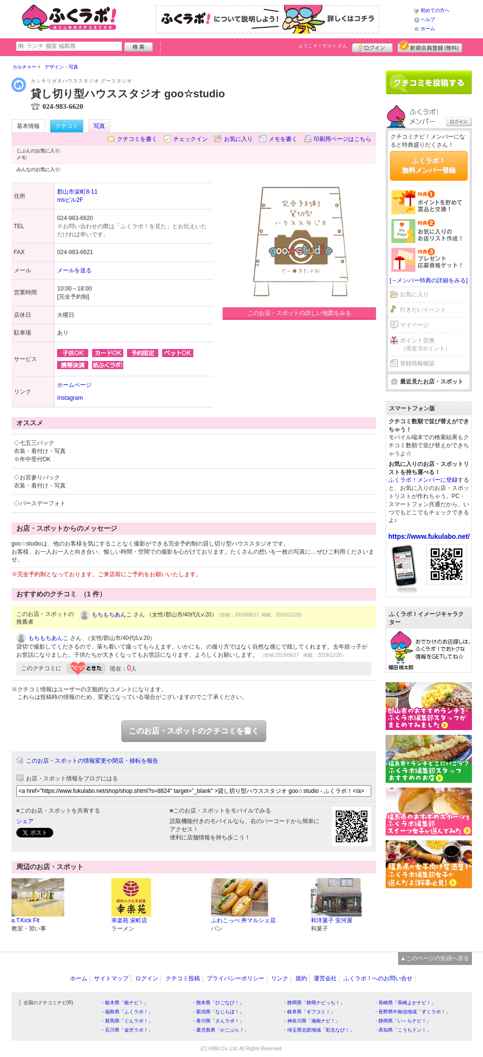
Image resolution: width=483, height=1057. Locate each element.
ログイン (372, 46)
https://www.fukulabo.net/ (429, 536)
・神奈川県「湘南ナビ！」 (311, 1020)
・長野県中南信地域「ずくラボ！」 (412, 1011)
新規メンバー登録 (430, 46)
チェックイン (190, 139)
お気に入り (238, 139)
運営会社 (325, 978)
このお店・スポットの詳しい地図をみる (299, 313)
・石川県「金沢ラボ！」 (126, 1030)
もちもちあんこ (112, 614)
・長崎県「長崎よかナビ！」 (405, 1002)
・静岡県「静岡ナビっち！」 (314, 1002)
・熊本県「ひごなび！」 (217, 1002)
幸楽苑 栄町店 (129, 920)
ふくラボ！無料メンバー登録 (429, 165)
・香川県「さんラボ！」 (217, 1020)
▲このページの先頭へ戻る (435, 958)
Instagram (69, 398)
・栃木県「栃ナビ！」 (124, 1002)
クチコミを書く (137, 139)
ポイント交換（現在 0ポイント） (425, 344)
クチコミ (66, 126)
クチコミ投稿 (182, 978)
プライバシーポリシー (235, 978)
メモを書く (283, 139)
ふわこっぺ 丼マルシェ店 (243, 920)
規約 (301, 978)
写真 (99, 126)
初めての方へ (435, 10)
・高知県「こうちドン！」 (402, 1030)
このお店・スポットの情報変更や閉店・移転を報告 (92, 760)
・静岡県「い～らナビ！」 (402, 1020)
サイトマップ (111, 978)
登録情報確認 (417, 363)
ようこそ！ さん (323, 45)
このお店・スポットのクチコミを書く (194, 731)
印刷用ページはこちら (342, 139)
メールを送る (74, 270)
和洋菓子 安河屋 (332, 920)
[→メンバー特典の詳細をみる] (428, 280)
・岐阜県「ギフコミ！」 (309, 1011)
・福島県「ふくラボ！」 (126, 1011)
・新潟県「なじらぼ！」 (217, 1011)
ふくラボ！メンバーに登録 (423, 479)
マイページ (414, 325)
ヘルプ (428, 19)
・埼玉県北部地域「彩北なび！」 (318, 1030)
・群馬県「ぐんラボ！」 (126, 1020)
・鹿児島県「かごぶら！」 (220, 1030)
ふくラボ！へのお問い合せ (377, 978)
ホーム (428, 28)
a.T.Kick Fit (26, 920)
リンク (279, 978)
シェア (25, 821)
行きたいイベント (423, 309)
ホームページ (74, 385)
